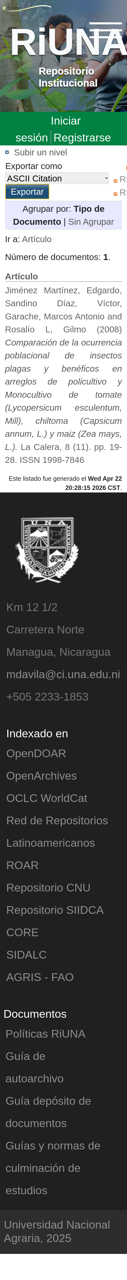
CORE (22, 931)
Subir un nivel (40, 152)
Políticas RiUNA (46, 1033)
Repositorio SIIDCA (55, 909)
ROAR (22, 864)
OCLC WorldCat (46, 797)
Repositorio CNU (48, 887)
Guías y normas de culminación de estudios (53, 1167)
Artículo (37, 239)
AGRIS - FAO (40, 976)
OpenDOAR (36, 752)
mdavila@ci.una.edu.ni (63, 673)
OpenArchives (41, 775)
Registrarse (82, 137)
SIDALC (26, 954)
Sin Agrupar (91, 221)
